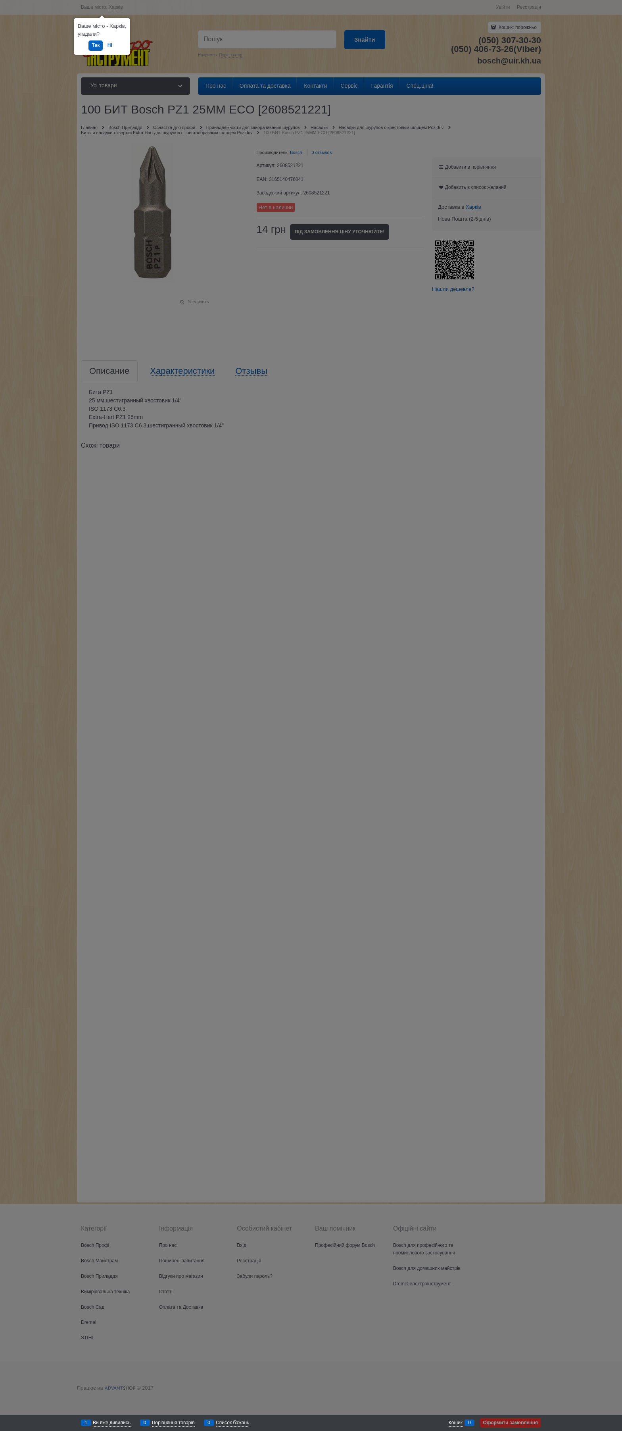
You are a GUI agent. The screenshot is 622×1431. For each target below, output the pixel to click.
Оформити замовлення (510, 1422)
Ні (110, 45)
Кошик (456, 1422)
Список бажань (232, 1422)
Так (96, 45)
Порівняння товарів (173, 1422)
